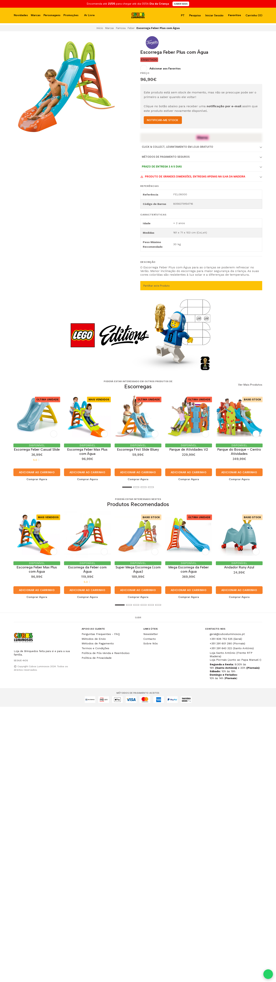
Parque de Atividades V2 (188, 449)
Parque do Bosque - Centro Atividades (239, 451)
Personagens (52, 15)
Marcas (35, 15)
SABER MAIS (181, 3)
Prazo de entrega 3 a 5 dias (162, 166)
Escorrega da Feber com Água (87, 568)
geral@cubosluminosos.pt (227, 632)
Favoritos (234, 15)
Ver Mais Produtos (250, 384)
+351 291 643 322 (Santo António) (232, 646)
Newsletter (150, 632)
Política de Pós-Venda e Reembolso (106, 651)
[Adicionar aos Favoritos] (160, 68)
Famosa (121, 28)
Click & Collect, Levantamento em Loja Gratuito (177, 146)
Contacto (149, 637)
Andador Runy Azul (239, 566)
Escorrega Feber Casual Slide (37, 449)
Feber (131, 28)
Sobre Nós (150, 641)
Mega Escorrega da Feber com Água (188, 568)
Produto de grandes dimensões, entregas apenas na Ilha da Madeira (192, 176)
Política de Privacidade (97, 656)
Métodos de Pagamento (98, 641)
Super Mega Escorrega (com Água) (138, 568)
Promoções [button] (70, 15)
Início (99, 28)
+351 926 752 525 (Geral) (226, 637)
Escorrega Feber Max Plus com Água (87, 451)
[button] (17, 486)
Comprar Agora (36, 478)
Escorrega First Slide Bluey (138, 449)
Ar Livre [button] (89, 15)
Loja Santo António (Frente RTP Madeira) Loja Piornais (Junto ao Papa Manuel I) (235, 655)
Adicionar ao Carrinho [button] (37, 471)
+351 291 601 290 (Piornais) (227, 641)
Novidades (21, 15)
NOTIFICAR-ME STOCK (162, 120)
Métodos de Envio (94, 637)
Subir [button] (138, 616)
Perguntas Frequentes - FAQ (101, 632)
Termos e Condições (95, 646)
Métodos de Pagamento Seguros (166, 156)
